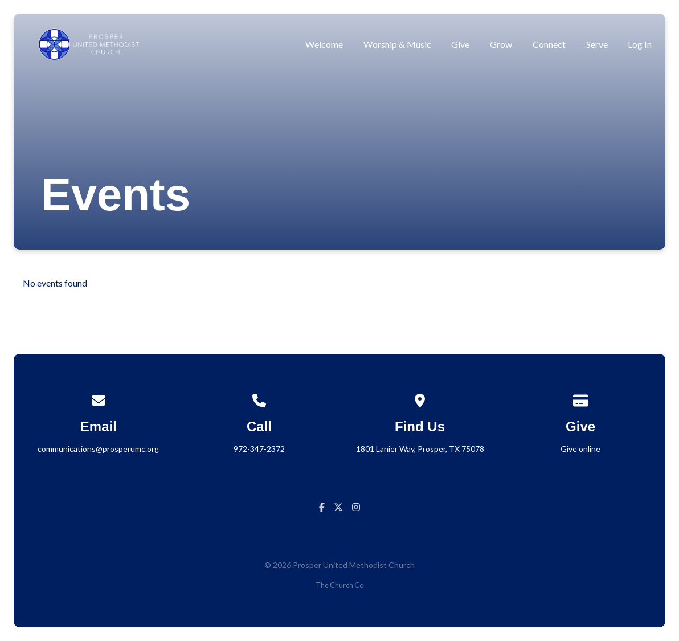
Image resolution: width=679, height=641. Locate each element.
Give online (580, 449)
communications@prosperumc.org (98, 449)
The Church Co (339, 585)
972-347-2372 (259, 449)
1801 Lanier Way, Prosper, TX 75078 (420, 449)
